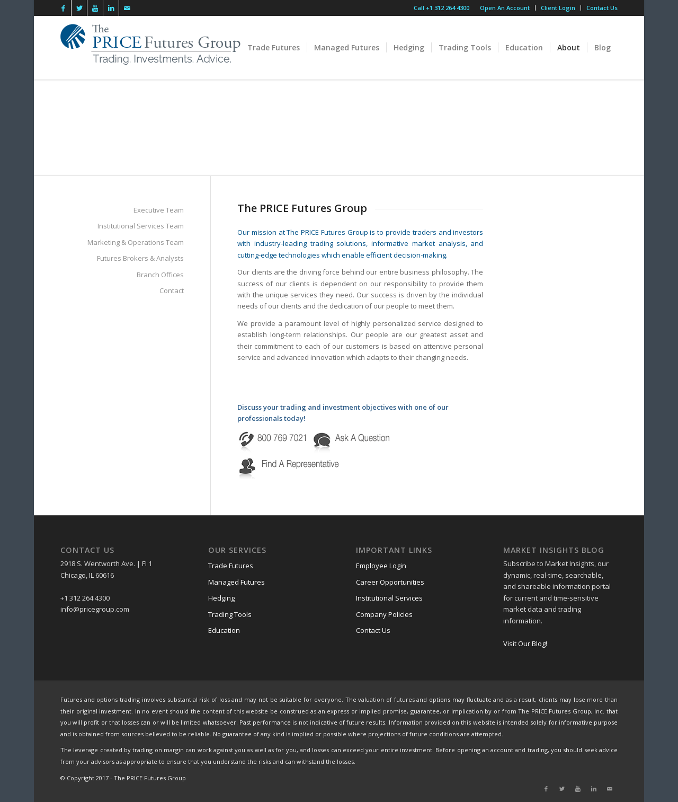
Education (224, 630)
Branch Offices (160, 274)
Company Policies (384, 614)
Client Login (558, 8)
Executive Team (158, 210)
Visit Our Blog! (525, 643)
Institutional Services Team (140, 226)
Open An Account (505, 8)
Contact (171, 290)
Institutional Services (389, 598)
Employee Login (381, 565)
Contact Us (602, 8)
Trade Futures (230, 565)
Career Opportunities (390, 582)
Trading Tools (230, 614)
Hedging (221, 598)
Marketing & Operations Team (135, 242)
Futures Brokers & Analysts (140, 258)
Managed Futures (236, 582)
